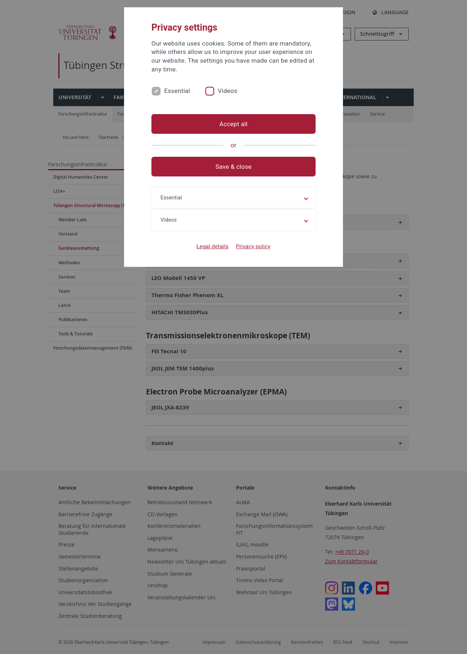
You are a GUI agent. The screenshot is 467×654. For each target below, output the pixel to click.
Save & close (234, 166)
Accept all (233, 124)
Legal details (213, 246)
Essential (177, 90)
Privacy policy (253, 246)
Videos (228, 90)
